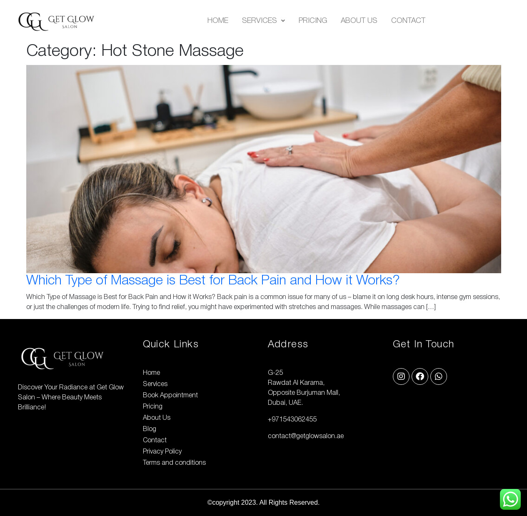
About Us (359, 20)
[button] (263, 21)
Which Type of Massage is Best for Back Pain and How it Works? (213, 281)
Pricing (313, 20)
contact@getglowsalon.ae (306, 436)
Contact (408, 20)
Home (217, 20)
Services (263, 20)
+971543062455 (292, 420)
